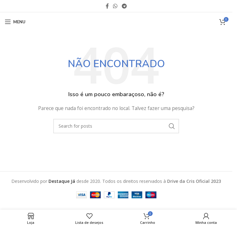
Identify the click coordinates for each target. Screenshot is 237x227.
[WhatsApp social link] (115, 6)
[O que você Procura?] (116, 126)
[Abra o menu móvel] (15, 21)
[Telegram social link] (124, 6)
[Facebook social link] (107, 6)
